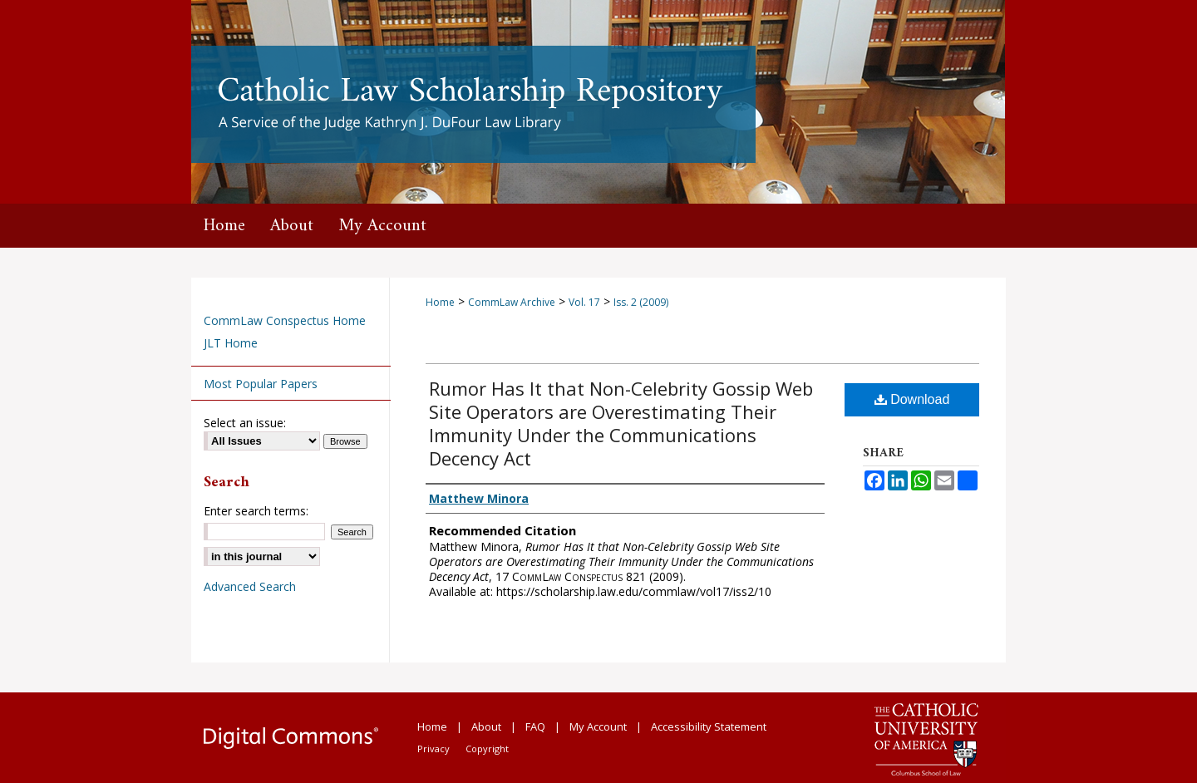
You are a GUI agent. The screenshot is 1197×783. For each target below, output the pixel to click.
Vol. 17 (584, 302)
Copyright (487, 748)
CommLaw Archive (511, 302)
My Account (598, 726)
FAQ (535, 726)
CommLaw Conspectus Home (285, 320)
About (486, 726)
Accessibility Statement (708, 726)
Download (912, 399)
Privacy (433, 748)
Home (440, 302)
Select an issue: (245, 423)
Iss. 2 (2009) (640, 302)
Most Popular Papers (261, 384)
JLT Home (231, 343)
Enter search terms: (256, 511)
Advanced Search (250, 586)
